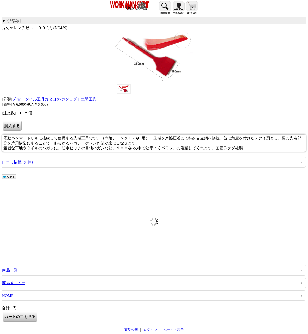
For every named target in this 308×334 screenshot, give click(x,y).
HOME (7, 295)
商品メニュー (13, 283)
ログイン (150, 330)
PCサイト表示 (173, 330)
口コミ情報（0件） (18, 162)
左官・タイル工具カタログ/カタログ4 (46, 99)
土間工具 (89, 99)
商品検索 (131, 330)
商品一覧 (10, 270)
